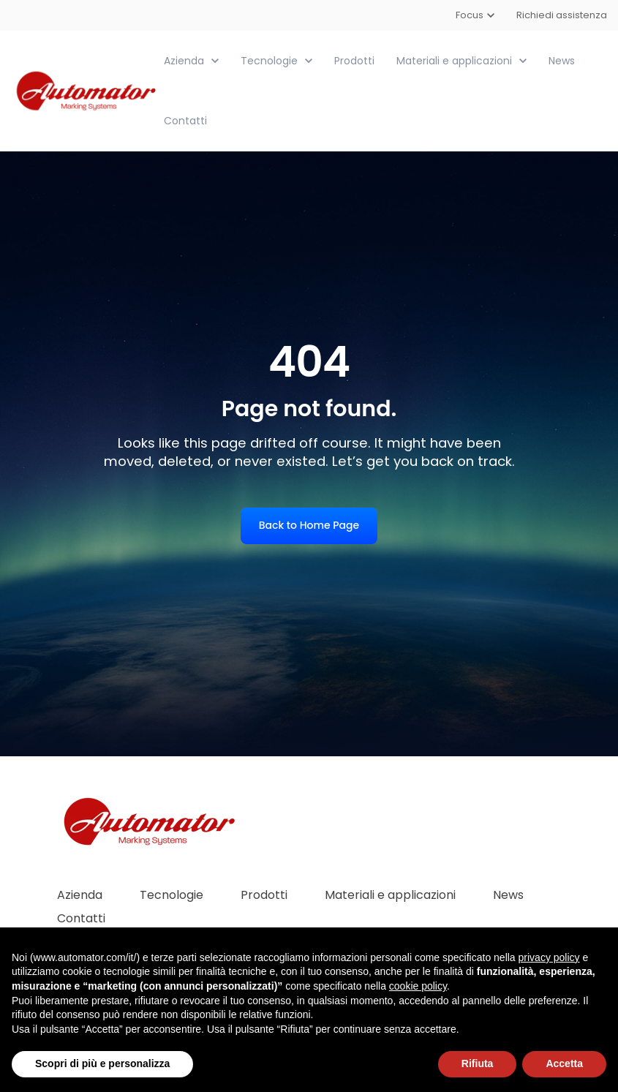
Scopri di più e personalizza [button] (102, 1063)
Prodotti (354, 60)
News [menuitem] (508, 894)
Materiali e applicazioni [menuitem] (390, 894)
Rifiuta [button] (477, 1063)
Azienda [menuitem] (79, 894)
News (562, 60)
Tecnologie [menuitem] (171, 894)
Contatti (185, 120)
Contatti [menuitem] (81, 918)
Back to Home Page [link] (309, 525)
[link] (87, 90)
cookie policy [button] (418, 986)
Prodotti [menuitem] (264, 894)
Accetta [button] (564, 1063)
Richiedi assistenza (561, 15)
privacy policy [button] (549, 957)
